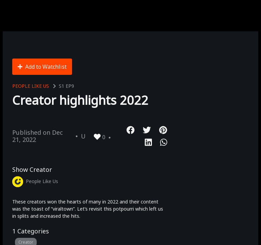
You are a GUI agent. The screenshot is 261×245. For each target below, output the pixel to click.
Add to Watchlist (42, 66)
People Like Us (30, 86)
